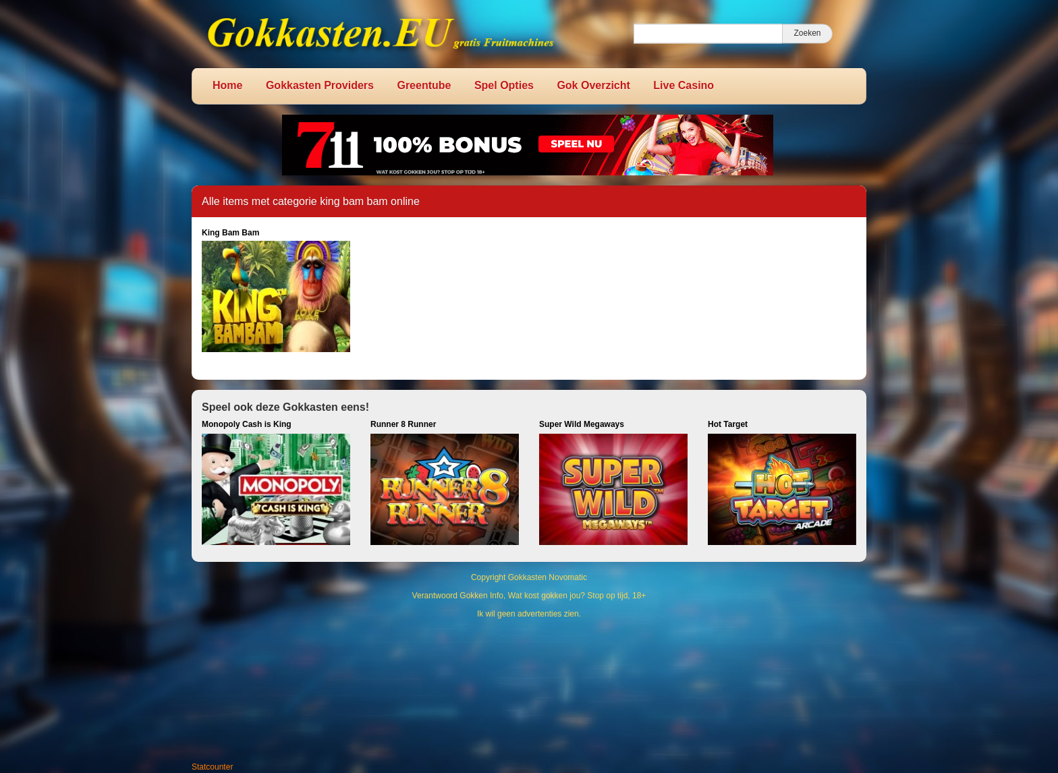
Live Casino (683, 85)
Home (227, 85)
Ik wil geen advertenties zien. (529, 614)
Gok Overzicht (593, 85)
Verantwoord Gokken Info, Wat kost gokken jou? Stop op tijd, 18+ (529, 595)
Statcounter (212, 767)
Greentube (424, 85)
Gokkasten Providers (320, 85)
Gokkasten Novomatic (547, 577)
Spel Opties (504, 85)
